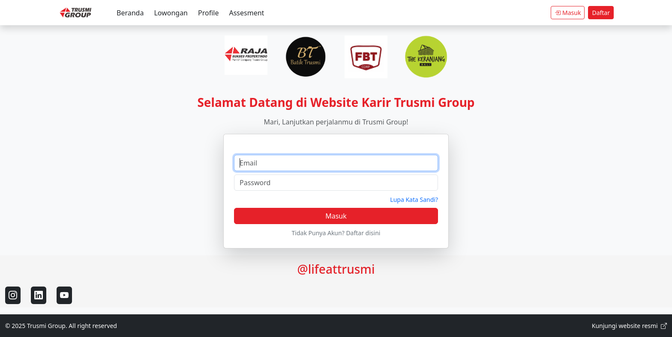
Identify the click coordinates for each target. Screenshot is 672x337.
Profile (208, 13)
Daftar (601, 13)
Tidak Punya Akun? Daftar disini (336, 233)
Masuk (568, 13)
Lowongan (171, 13)
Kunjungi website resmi (629, 326)
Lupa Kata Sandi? (414, 199)
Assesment (246, 13)
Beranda (130, 13)
